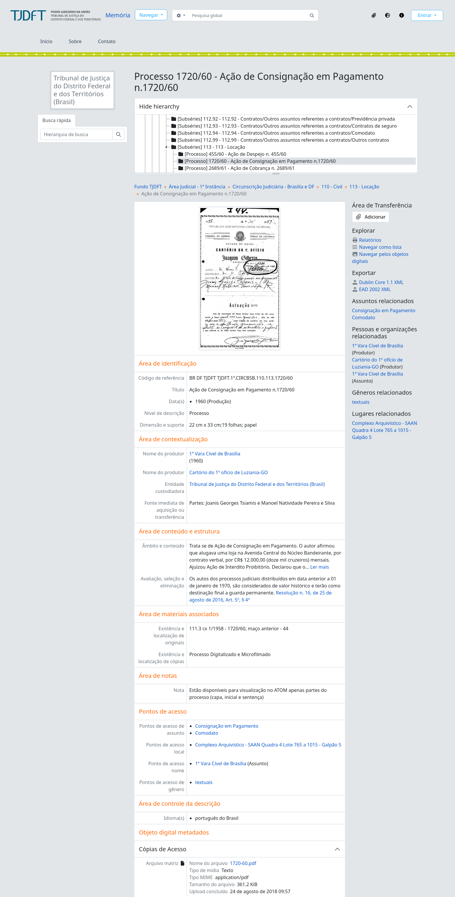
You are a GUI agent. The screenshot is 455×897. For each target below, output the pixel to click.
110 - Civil (331, 186)
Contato (107, 41)
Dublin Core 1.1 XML (378, 282)
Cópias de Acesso (163, 849)
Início (46, 41)
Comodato (206, 733)
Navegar (149, 15)
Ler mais (319, 567)
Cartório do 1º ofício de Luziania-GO (228, 472)
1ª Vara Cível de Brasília (214, 453)
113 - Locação (364, 186)
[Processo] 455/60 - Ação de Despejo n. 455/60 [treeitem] (231, 154)
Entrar (425, 15)
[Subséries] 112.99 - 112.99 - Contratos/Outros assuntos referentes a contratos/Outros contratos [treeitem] (279, 139)
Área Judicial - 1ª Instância (197, 186)
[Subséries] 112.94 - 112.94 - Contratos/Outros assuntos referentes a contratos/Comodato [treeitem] (272, 132)
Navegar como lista (377, 247)
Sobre (75, 41)
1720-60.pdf (243, 863)
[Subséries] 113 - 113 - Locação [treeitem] (207, 147)
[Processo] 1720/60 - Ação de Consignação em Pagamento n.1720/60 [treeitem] (256, 161)
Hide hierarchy (159, 106)
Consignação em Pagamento (226, 726)
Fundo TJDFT (148, 186)
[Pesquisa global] (248, 15)
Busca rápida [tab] (57, 120)
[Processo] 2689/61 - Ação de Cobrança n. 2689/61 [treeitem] (236, 168)
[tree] (276, 144)
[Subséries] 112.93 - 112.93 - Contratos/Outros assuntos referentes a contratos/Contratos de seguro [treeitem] (283, 125)
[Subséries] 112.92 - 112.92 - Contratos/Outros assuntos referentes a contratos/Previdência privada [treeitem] (282, 118)
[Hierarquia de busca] (76, 134)
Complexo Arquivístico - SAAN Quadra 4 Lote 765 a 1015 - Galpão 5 (268, 744)
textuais (203, 782)
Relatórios (366, 240)
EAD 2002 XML (371, 289)
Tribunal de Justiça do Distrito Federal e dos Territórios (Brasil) (257, 484)
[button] (373, 15)
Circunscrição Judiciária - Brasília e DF (273, 186)
